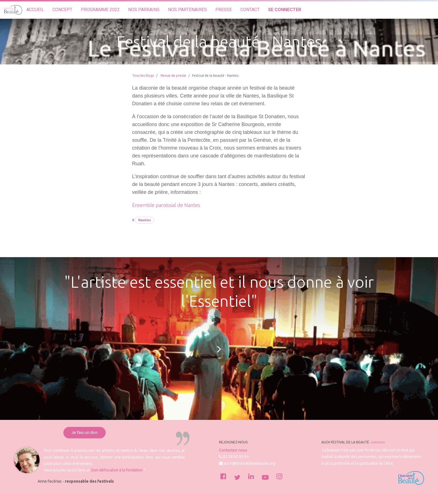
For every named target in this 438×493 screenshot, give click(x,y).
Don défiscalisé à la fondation (117, 470)
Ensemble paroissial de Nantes (166, 205)
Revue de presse (173, 75)
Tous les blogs (143, 75)
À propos (378, 442)
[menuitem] (35, 10)
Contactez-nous (233, 450)
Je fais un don (85, 432)
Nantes (144, 220)
